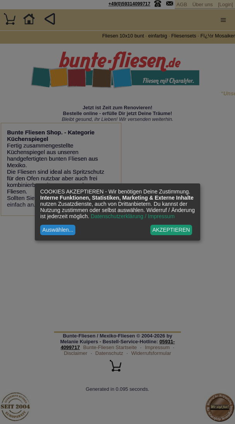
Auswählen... (58, 230)
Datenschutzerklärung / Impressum (133, 216)
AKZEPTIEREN (171, 230)
